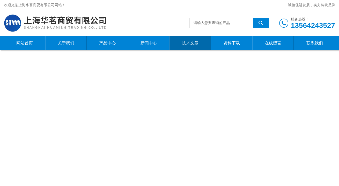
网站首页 (24, 43)
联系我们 (314, 43)
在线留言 (273, 43)
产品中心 (107, 43)
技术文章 (190, 43)
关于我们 (66, 43)
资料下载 (231, 43)
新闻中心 (149, 43)
